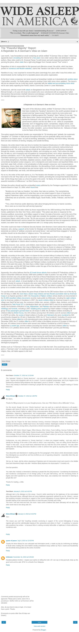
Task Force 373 (17, 304)
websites (28, 68)
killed (69, 313)
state (21, 62)
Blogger (43, 630)
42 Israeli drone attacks (38, 272)
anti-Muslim (20, 68)
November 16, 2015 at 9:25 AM (23, 557)
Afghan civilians (46, 296)
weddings (4, 309)
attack (28, 90)
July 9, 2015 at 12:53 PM (25, 540)
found (33, 187)
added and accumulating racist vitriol (61, 83)
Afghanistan (34, 306)
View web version (39, 626)
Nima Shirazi (10, 396)
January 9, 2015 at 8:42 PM (23, 491)
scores (21, 315)
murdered (65, 315)
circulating (17, 58)
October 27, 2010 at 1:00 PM (27, 396)
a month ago (14, 326)
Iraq (27, 306)
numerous (12, 68)
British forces (19, 313)
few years (36, 58)
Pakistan (46, 306)
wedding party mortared (39, 309)
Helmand (50, 315)
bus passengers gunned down (18, 311)
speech (21, 229)
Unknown (9, 557)
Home (39, 622)
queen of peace (11, 540)
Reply (8, 389)
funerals (14, 309)
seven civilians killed (45, 300)
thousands (35, 296)
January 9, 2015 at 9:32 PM (27, 514)
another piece (73, 79)
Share (4, 364)
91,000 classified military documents (17, 298)
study (38, 185)
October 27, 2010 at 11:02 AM (24, 375)
